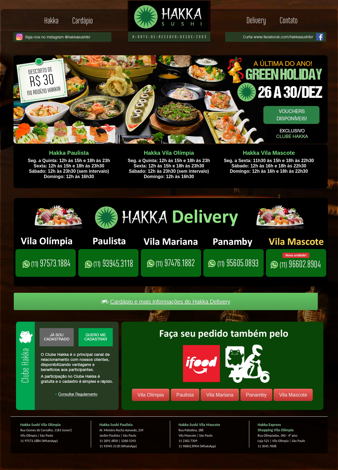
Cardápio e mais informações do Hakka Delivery (165, 301)
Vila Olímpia (150, 395)
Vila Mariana (219, 395)
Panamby (256, 395)
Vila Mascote (293, 395)
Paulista (185, 395)
